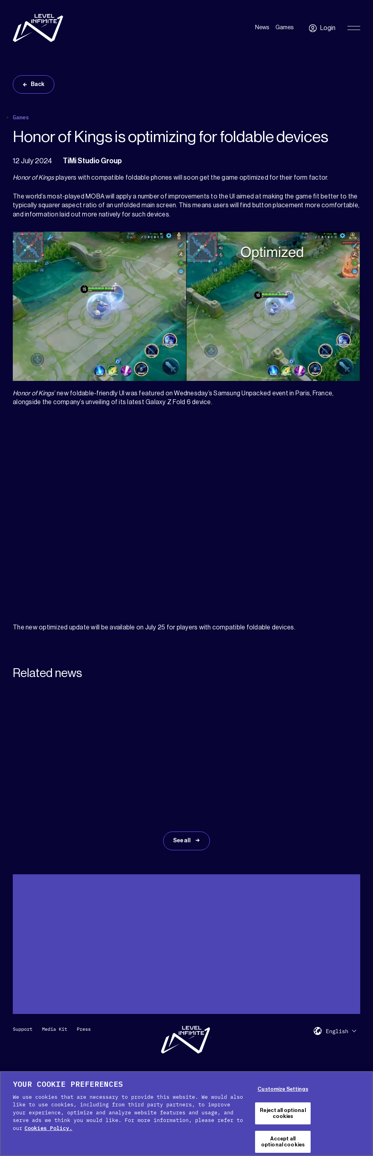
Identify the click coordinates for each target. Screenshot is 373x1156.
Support (22, 1029)
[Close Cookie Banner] (364, 1113)
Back (37, 84)
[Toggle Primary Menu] (353, 28)
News (262, 27)
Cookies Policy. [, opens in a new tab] (48, 1128)
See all (182, 840)
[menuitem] (341, 1031)
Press (84, 1029)
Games (284, 27)
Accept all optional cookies (283, 1142)
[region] (186, 1113)
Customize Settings (282, 1089)
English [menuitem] (337, 1031)
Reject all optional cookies (282, 1113)
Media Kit (54, 1029)
